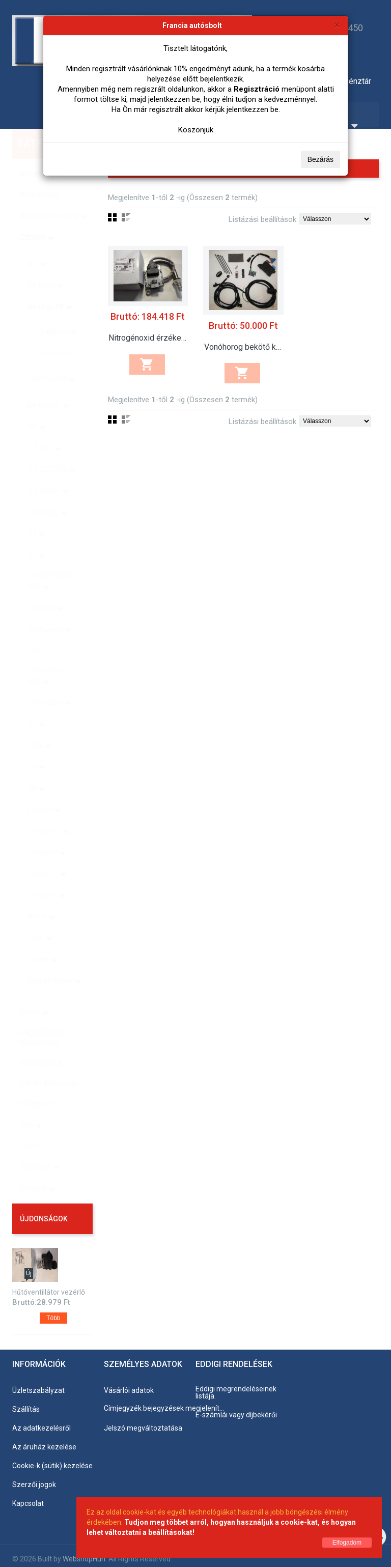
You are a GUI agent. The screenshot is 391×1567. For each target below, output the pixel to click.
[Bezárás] (337, 24)
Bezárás (320, 159)
